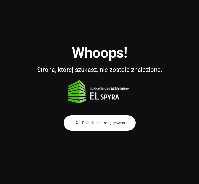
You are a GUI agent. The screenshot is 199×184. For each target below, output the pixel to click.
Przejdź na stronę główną (99, 122)
